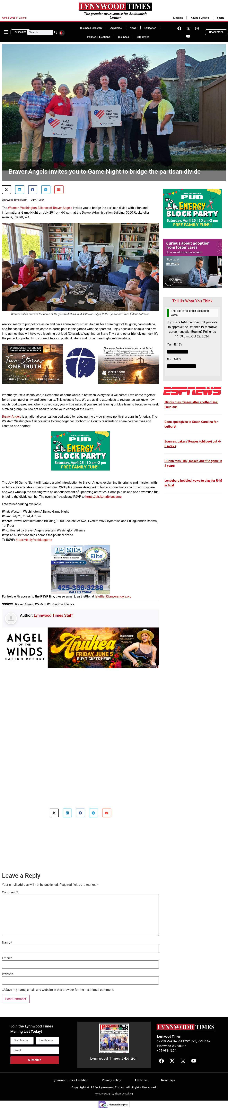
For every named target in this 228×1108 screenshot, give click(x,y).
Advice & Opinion (200, 17)
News (133, 27)
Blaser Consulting (124, 1093)
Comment (10, 892)
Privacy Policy (111, 1080)
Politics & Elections (98, 36)
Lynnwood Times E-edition (70, 1080)
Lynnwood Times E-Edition (114, 1058)
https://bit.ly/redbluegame (103, 497)
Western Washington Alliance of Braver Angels (40, 208)
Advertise (116, 27)
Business (123, 36)
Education (150, 27)
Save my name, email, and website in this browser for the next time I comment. (59, 989)
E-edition (178, 17)
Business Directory (91, 27)
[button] (6, 189)
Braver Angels (11, 416)
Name (7, 942)
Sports (220, 17)
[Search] (55, 32)
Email (7, 958)
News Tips (168, 1080)
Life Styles (143, 36)
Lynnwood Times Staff (53, 615)
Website (7, 974)
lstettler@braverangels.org (113, 596)
